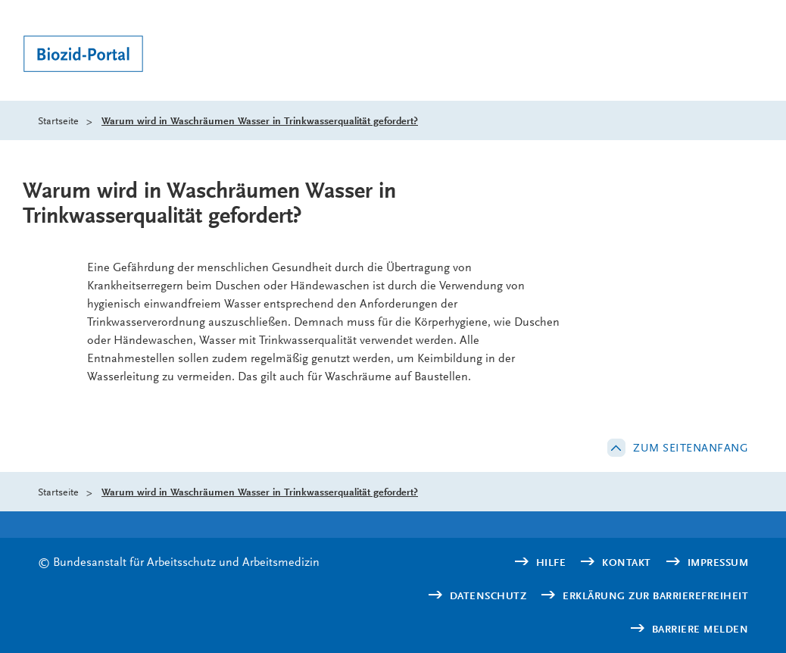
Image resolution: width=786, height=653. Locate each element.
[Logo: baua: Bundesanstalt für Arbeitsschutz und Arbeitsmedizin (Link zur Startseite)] (87, 56)
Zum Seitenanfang (690, 448)
